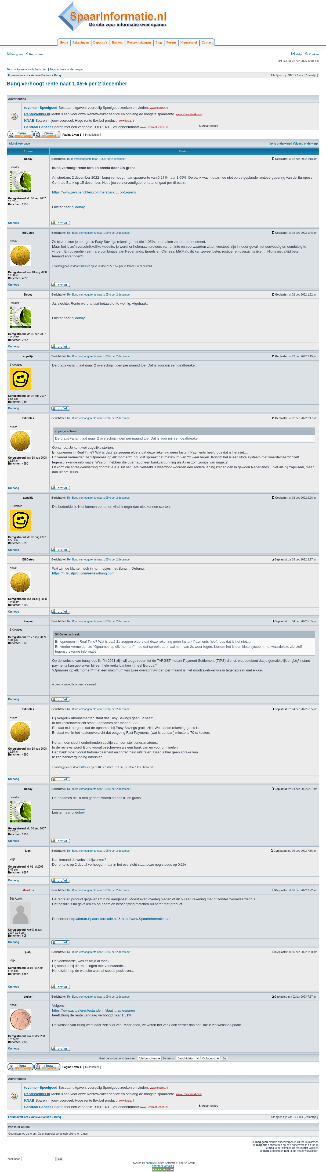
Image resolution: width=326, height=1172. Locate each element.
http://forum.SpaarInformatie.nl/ (93, 919)
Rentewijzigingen (139, 42)
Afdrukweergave (19, 143)
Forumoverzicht (18, 75)
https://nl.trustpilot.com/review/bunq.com (83, 573)
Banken (117, 42)
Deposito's (100, 42)
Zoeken (312, 54)
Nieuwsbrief (188, 42)
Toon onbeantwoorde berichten (27, 69)
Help (296, 54)
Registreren (34, 54)
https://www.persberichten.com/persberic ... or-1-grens (94, 192)
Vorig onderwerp (280, 143)
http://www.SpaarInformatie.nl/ (145, 919)
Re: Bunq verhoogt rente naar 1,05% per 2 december (99, 232)
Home (64, 42)
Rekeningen (81, 42)
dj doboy (78, 207)
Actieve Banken (41, 75)
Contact (207, 42)
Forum (171, 42)
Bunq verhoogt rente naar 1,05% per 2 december (67, 84)
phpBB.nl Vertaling (163, 1165)
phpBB (150, 1163)
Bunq (57, 75)
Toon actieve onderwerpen (67, 69)
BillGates (84, 266)
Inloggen (15, 54)
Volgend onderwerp (305, 143)
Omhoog (13, 222)
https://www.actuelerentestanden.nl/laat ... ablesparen (93, 1010)
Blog (158, 42)
